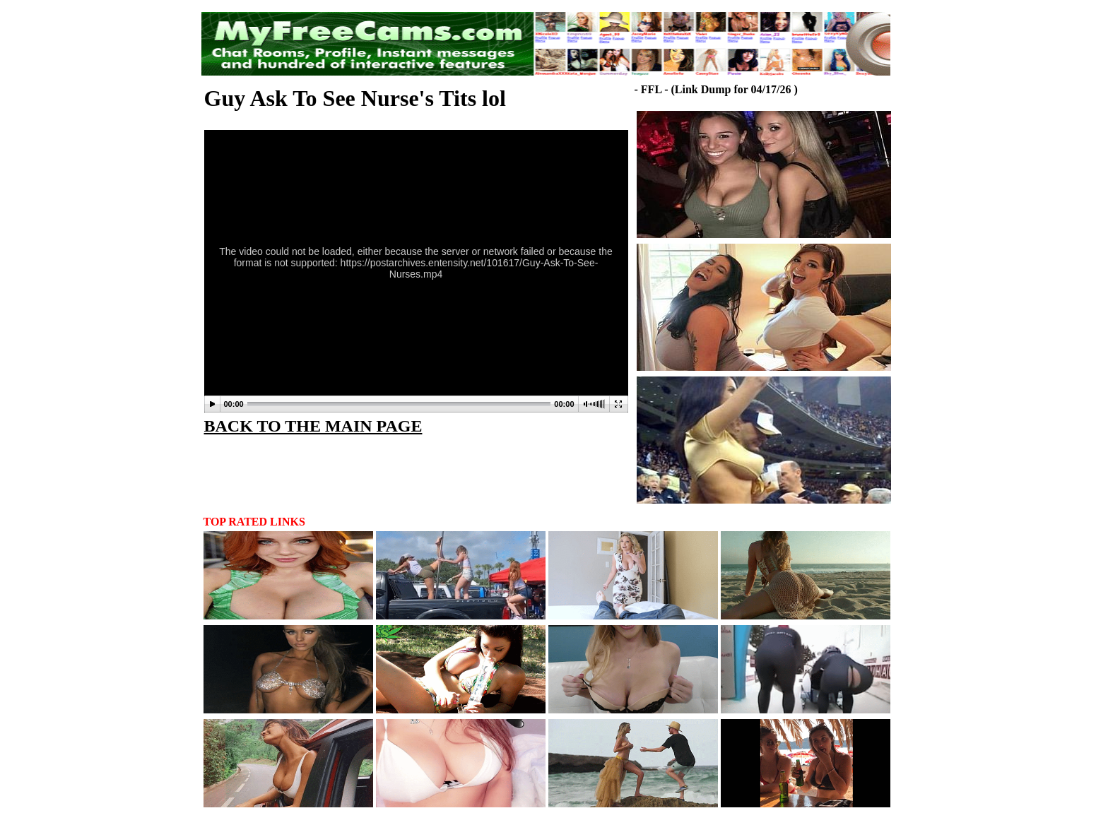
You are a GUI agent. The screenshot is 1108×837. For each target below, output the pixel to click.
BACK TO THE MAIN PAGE (313, 426)
